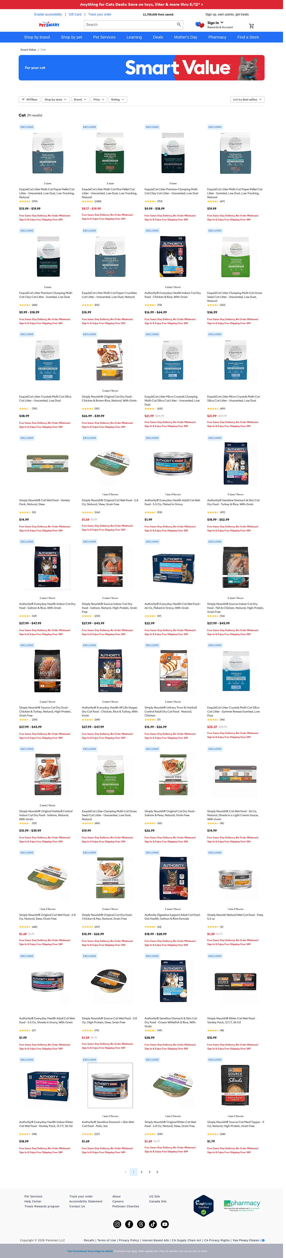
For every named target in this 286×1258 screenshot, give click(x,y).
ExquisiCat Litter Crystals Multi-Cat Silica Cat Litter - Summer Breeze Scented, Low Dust (233, 711)
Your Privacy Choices (249, 1240)
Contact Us (77, 1206)
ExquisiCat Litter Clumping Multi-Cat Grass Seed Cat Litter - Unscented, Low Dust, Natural (234, 297)
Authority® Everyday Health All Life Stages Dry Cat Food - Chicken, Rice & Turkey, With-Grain (110, 711)
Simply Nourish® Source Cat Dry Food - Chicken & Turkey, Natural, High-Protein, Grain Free (45, 711)
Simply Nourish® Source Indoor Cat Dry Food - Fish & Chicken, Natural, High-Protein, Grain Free (235, 608)
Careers (118, 1201)
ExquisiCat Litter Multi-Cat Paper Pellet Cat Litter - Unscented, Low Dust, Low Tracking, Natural (47, 193)
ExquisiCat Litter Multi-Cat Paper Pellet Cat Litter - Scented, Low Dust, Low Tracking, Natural (234, 193)
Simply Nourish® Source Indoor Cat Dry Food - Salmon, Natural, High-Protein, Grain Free (109, 608)
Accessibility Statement (86, 1201)
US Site (154, 1196)
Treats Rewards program (42, 1206)
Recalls (89, 1240)
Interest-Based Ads (155, 1240)
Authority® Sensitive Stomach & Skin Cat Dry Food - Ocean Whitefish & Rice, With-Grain (171, 1022)
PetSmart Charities (125, 1206)
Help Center (33, 1201)
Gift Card (75, 14)
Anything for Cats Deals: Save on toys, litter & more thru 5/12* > (141, 4)
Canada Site (158, 1201)
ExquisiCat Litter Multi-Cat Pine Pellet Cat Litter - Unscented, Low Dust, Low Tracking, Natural (109, 193)
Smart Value (28, 49)
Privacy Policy (129, 1240)
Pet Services (34, 1196)
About (116, 1196)
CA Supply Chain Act (186, 1240)
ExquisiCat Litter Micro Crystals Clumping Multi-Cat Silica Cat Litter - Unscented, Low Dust (172, 400)
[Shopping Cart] (256, 26)
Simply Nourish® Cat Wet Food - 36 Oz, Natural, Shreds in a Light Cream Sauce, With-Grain (233, 815)
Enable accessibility (48, 14)
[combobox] (133, 24)
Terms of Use (106, 1240)
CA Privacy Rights (217, 1240)
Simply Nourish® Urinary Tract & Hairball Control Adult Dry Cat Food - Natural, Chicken (171, 711)
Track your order (99, 14)
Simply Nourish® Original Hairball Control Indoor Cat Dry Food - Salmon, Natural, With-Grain (45, 815)
